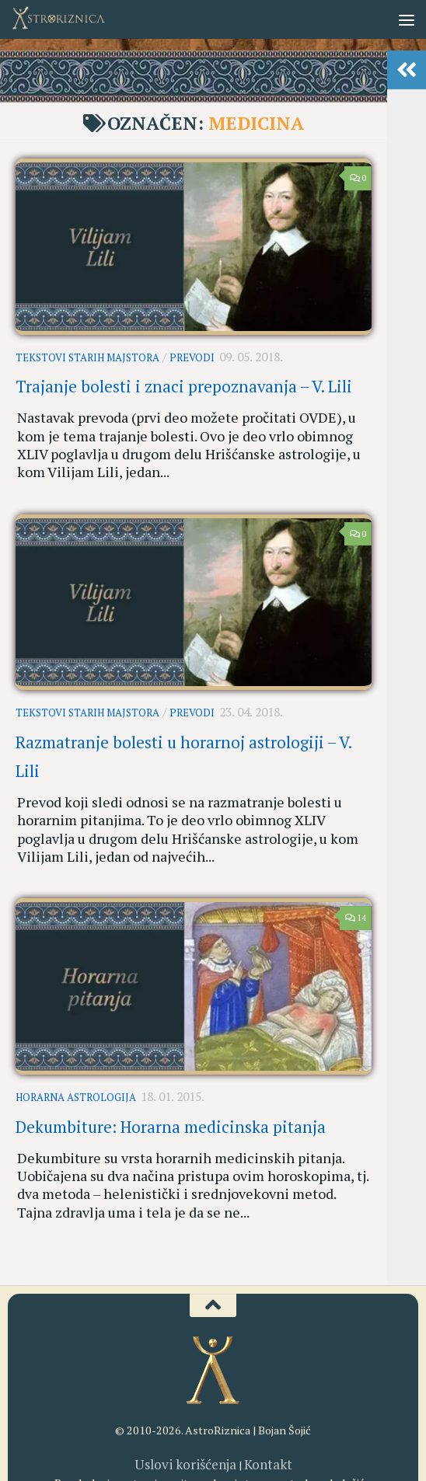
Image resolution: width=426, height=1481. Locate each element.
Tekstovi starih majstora (87, 355)
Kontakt (259, 1366)
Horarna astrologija (76, 1019)
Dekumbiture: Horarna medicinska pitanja (171, 1043)
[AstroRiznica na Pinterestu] (241, 1434)
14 (355, 842)
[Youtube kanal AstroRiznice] (213, 1434)
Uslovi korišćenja (189, 1366)
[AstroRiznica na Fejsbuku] (157, 1434)
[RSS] (269, 1434)
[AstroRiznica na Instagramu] (185, 1434)
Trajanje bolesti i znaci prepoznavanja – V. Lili (184, 378)
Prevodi (190, 355)
